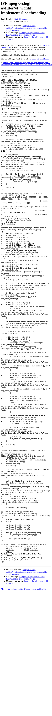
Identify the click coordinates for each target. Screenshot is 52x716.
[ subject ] (43, 37)
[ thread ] (34, 37)
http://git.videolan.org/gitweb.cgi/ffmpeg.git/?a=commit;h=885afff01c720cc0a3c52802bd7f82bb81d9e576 (26, 67)
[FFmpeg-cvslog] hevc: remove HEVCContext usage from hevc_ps (25, 33)
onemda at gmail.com (39, 62)
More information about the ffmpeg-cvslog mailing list (23, 686)
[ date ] (27, 37)
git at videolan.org (21, 19)
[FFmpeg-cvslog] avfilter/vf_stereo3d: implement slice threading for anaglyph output (27, 28)
